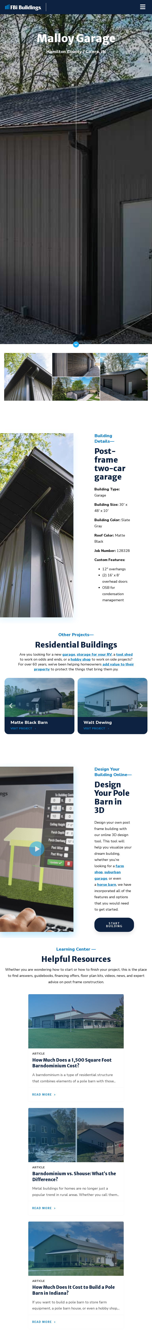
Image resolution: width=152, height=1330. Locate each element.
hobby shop (81, 659)
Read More (42, 1094)
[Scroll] (76, 346)
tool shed (124, 654)
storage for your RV (94, 654)
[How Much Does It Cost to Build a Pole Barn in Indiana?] (76, 1249)
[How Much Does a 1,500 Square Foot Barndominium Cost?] (76, 1021)
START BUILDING (114, 925)
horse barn (106, 884)
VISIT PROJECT (21, 728)
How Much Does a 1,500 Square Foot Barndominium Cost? (72, 1063)
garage (68, 654)
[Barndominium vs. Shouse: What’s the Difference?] (76, 1135)
